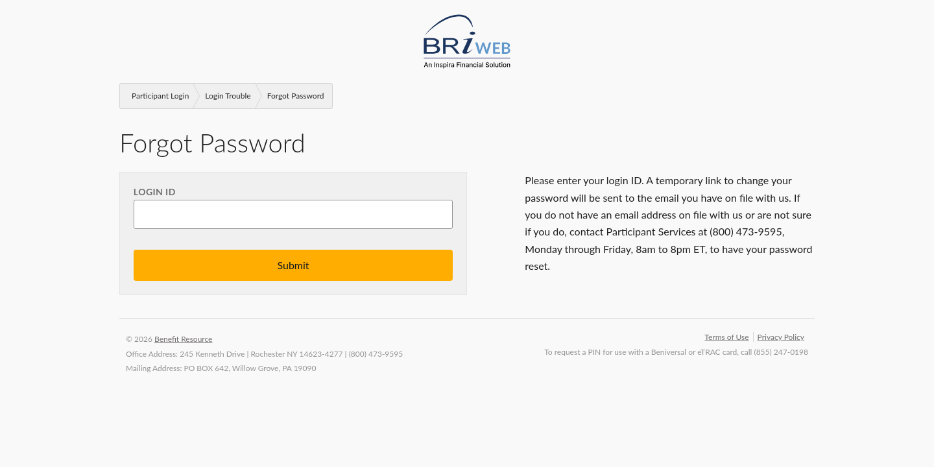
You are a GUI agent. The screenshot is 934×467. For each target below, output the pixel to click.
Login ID (155, 191)
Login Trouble (227, 96)
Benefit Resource (183, 339)
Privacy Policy (781, 337)
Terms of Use (726, 337)
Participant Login (160, 96)
